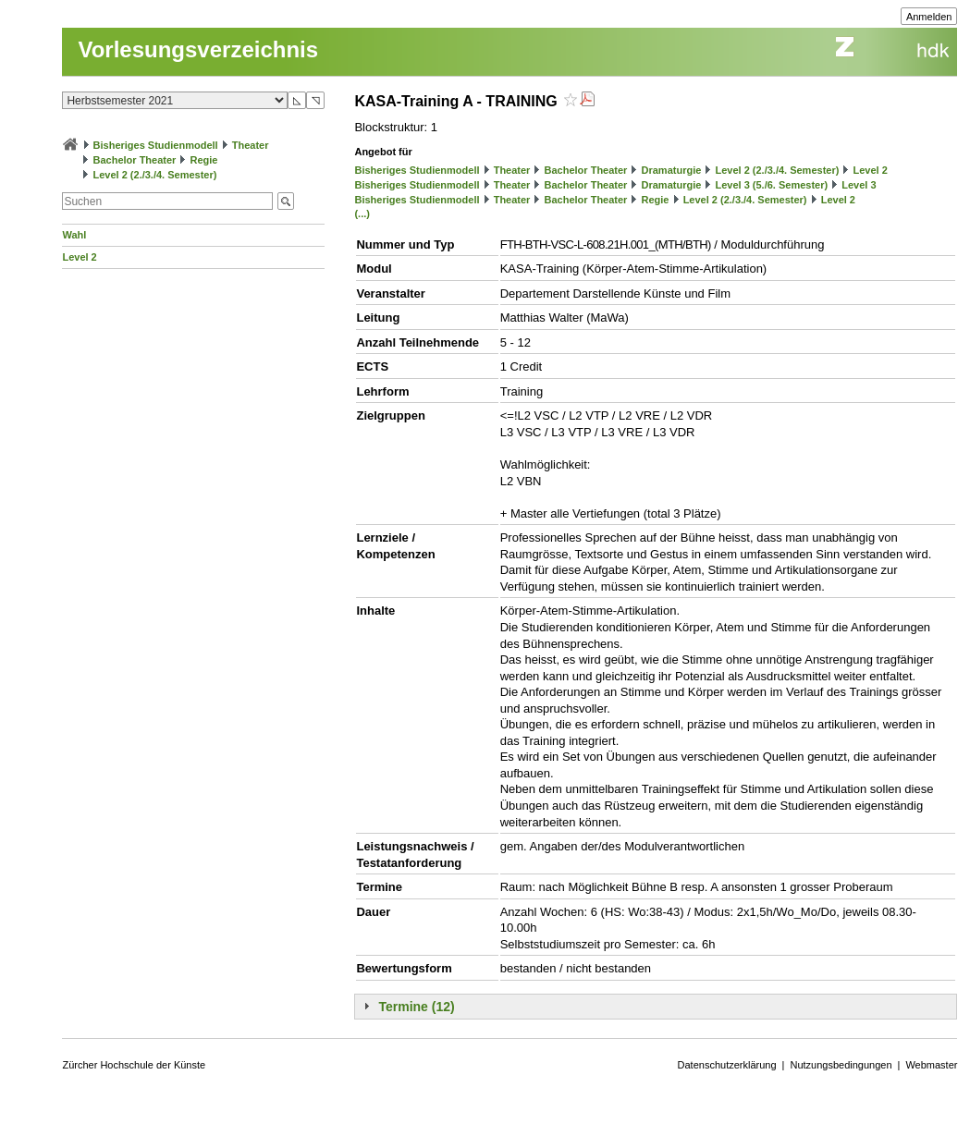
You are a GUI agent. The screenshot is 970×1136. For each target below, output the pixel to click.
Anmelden (929, 16)
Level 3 (858, 184)
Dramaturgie (672, 170)
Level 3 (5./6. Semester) (771, 184)
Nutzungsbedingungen (840, 1064)
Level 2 (79, 257)
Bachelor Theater (135, 159)
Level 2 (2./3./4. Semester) (155, 174)
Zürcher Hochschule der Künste (133, 1064)
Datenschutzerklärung (727, 1064)
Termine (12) (416, 1006)
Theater (250, 145)
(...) (362, 213)
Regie (204, 159)
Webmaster (931, 1064)
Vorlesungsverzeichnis (198, 49)
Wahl (74, 234)
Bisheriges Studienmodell (155, 145)
